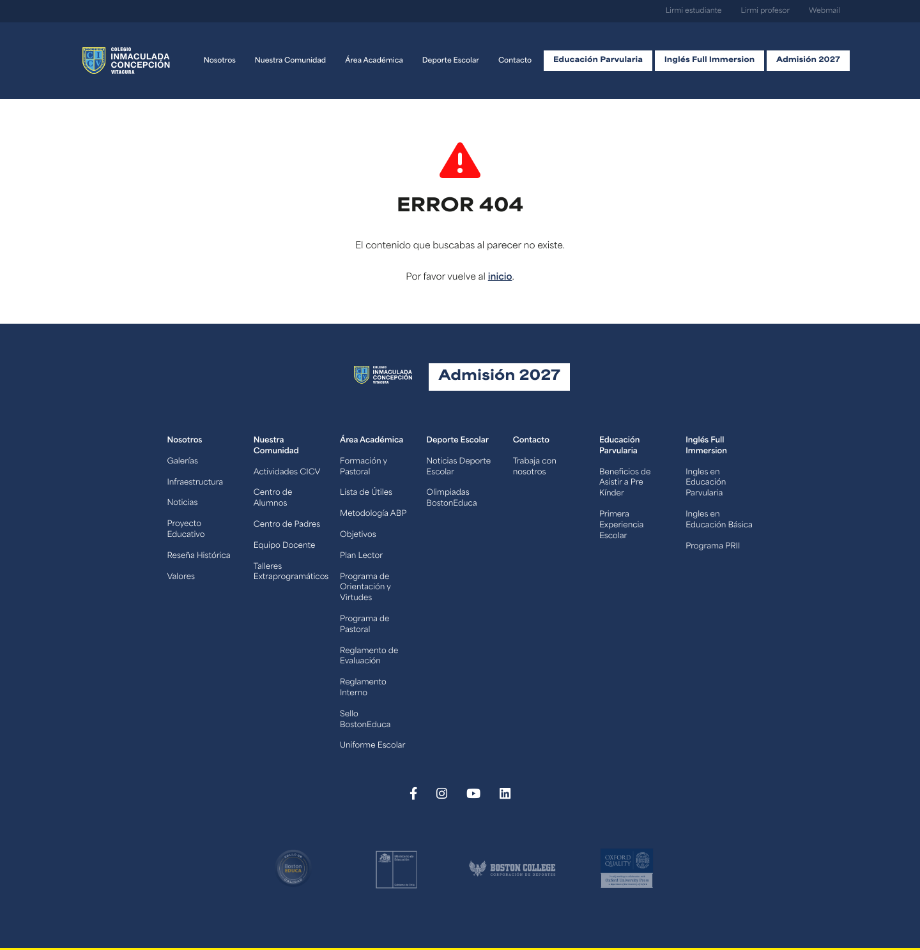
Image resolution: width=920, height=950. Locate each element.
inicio (500, 277)
